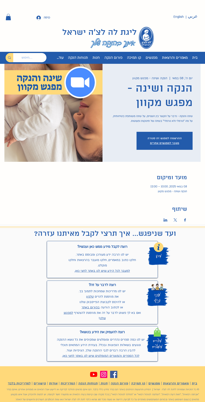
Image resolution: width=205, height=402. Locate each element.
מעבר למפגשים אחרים (164, 143)
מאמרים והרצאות (176, 383)
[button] (8, 17)
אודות (53, 383)
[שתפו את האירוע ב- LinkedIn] (165, 220)
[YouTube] (93, 374)
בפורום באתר (90, 307)
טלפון (90, 296)
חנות (104, 383)
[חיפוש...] (33, 57)
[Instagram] (103, 374)
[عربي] (193, 16)
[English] (179, 17)
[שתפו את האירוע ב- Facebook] (185, 220)
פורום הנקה (119, 383)
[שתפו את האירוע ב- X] (175, 220)
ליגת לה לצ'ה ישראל (99, 32)
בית (194, 383)
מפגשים (154, 383)
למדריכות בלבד (19, 383)
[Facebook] (113, 374)
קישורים (40, 383)
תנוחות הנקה (88, 383)
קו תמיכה (138, 383)
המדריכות (68, 383)
